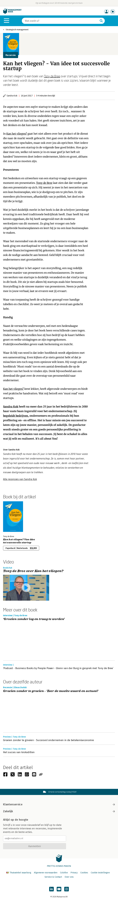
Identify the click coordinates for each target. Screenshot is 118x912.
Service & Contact (53, 877)
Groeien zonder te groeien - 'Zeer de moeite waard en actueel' (50, 691)
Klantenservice (59, 804)
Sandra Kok (10, 406)
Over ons (69, 877)
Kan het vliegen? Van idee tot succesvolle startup (19, 541)
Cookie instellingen (100, 872)
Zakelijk (59, 811)
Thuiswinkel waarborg (19, 872)
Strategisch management (17, 29)
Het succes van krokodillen (19, 752)
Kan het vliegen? (16, 133)
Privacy (74, 872)
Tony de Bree (52, 76)
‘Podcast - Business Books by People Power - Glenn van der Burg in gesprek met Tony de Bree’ (58, 668)
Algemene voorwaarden (45, 872)
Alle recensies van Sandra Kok (20, 479)
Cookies (84, 872)
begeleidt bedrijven (15, 415)
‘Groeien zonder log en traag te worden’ (34, 619)
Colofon (64, 872)
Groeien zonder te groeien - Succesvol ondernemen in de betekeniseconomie (48, 740)
